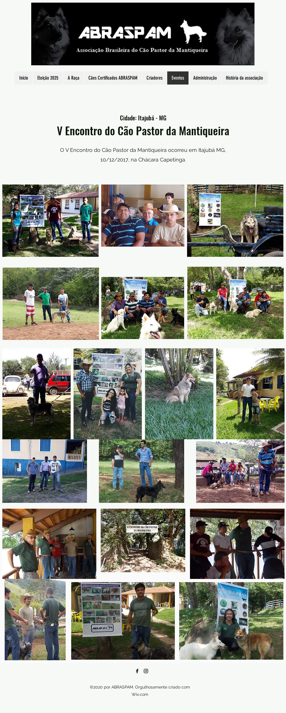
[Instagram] (146, 671)
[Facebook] (137, 671)
